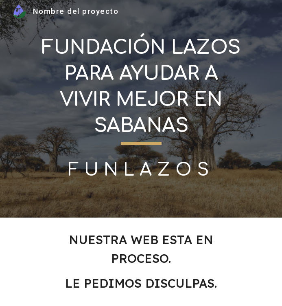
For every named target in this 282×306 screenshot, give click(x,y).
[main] (141, 89)
